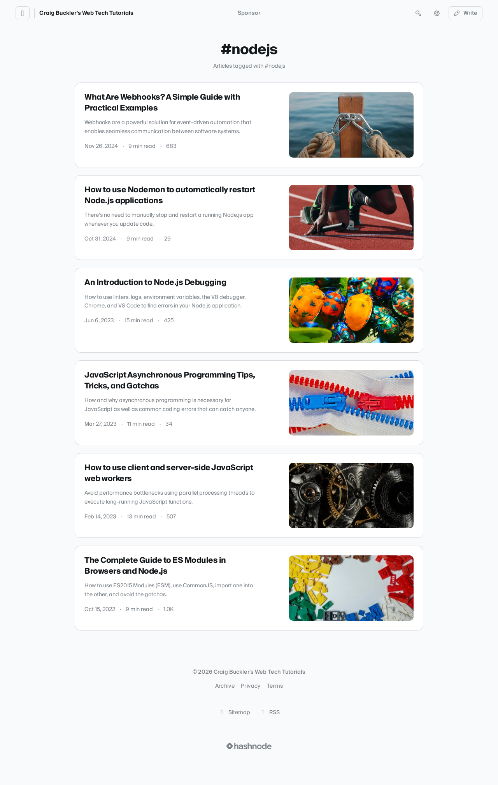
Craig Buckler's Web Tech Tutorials (86, 13)
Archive (225, 686)
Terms (275, 686)
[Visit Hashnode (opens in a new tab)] (249, 746)
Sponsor (249, 13)
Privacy (250, 686)
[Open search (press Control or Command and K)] (418, 13)
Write (466, 13)
